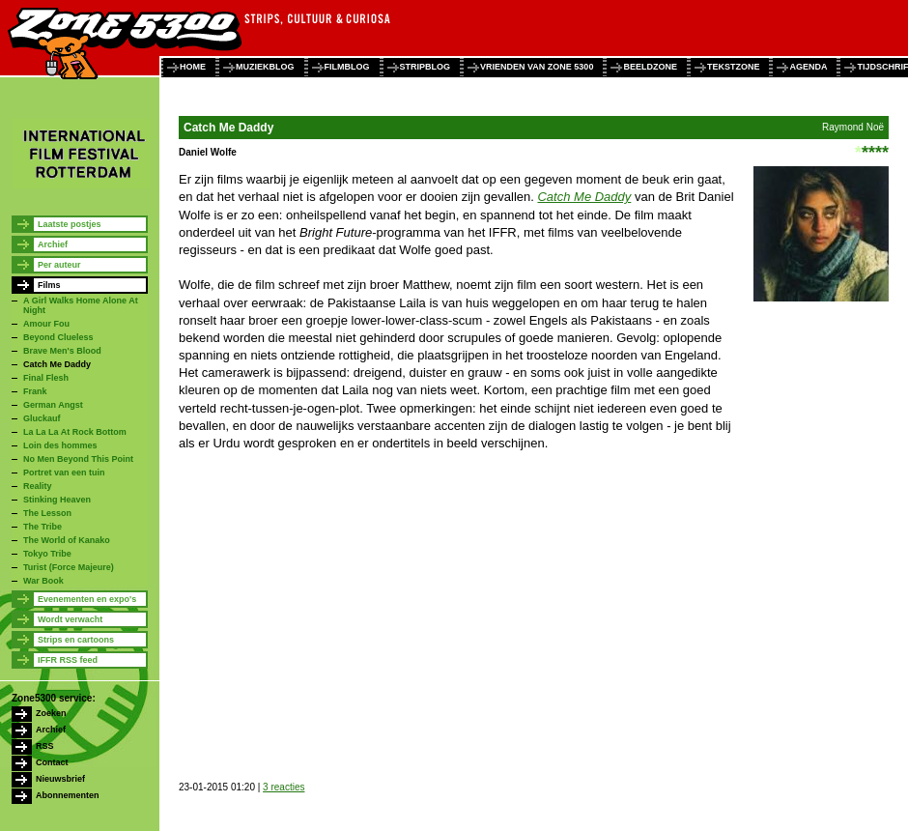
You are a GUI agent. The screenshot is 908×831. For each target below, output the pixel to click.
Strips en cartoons (76, 640)
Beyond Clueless (58, 337)
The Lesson (47, 513)
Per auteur (59, 265)
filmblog (347, 67)
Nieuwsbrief (60, 779)
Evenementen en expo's (87, 599)
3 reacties (283, 787)
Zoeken (51, 713)
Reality (37, 486)
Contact (52, 762)
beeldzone (650, 67)
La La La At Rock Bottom (75, 432)
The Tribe (42, 526)
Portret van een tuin (64, 472)
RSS (45, 746)
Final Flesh (46, 378)
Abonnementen (67, 795)
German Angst (53, 405)
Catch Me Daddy (57, 364)
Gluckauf (42, 418)
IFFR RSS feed (68, 660)
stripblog (425, 67)
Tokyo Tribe (47, 554)
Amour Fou (46, 324)
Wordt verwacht (70, 619)
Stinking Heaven (57, 499)
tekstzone (733, 67)
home (193, 67)
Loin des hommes (60, 445)
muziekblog (265, 67)
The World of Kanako (66, 540)
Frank (35, 391)
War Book (43, 581)
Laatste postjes (69, 224)
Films (49, 285)
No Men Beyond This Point (78, 459)
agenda (808, 67)
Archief (53, 244)
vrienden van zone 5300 (536, 67)
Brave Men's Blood (62, 351)
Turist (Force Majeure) (68, 567)
